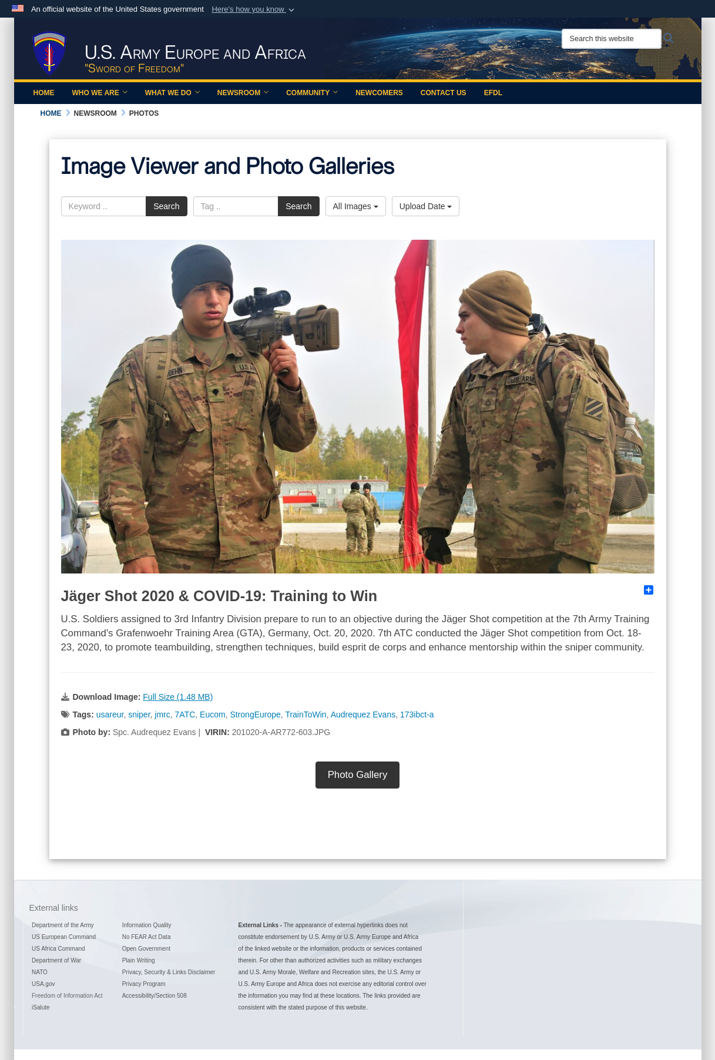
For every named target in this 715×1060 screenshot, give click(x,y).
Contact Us (443, 93)
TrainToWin (305, 714)
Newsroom (242, 93)
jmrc (162, 714)
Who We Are (99, 93)
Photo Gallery (358, 774)
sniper (139, 714)
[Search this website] (612, 39)
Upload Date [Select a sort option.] (426, 206)
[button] (254, 9)
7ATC (185, 714)
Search (166, 206)
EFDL (493, 93)
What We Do (172, 93)
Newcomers (379, 93)
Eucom (213, 714)
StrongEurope (255, 714)
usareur (110, 714)
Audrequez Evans (363, 714)
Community (312, 93)
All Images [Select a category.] (355, 206)
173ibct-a (417, 714)
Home (44, 93)
